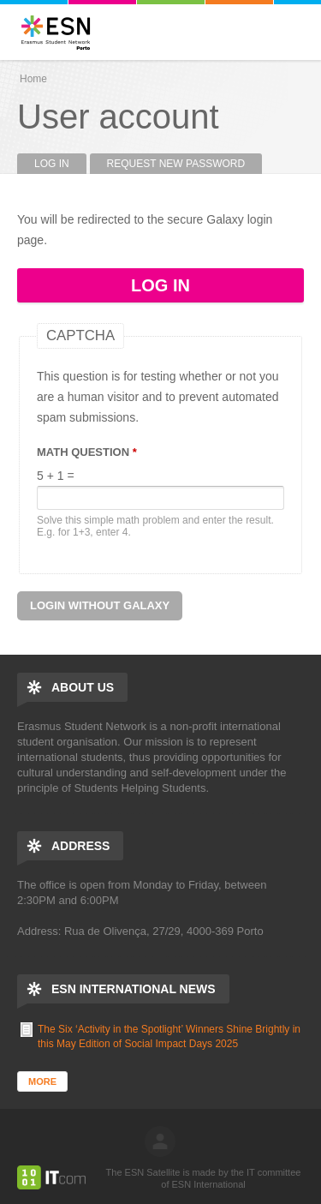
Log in (60, 164)
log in (160, 1141)
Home (33, 79)
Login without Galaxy (99, 605)
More (42, 1081)
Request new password (176, 164)
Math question (87, 452)
